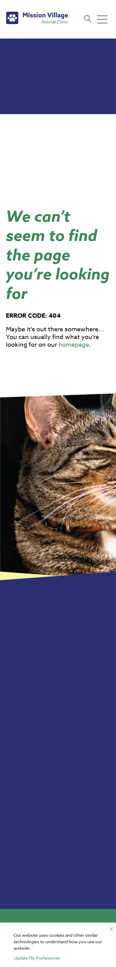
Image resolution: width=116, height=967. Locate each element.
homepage (73, 344)
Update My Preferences (37, 958)
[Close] (111, 927)
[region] (58, 945)
